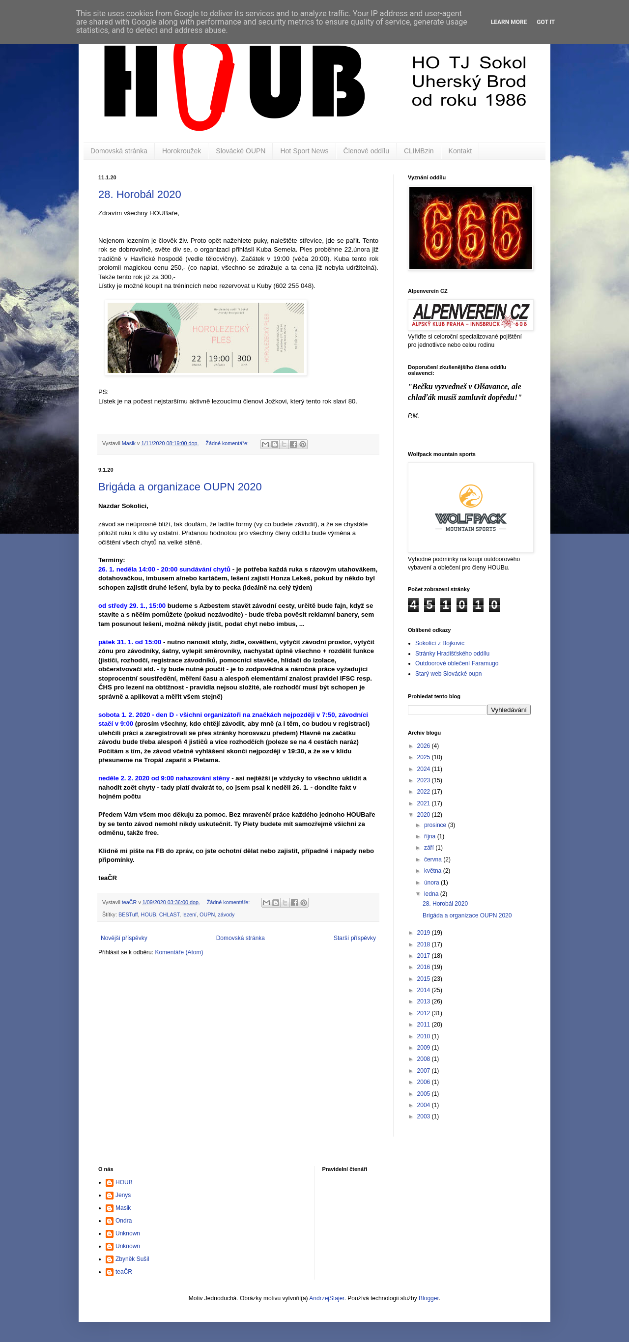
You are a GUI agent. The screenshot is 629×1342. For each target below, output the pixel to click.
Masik (123, 1207)
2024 (424, 769)
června (433, 859)
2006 (424, 1082)
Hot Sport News (304, 151)
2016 (424, 967)
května (433, 870)
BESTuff (128, 914)
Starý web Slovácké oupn (448, 673)
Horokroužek (181, 151)
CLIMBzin (419, 151)
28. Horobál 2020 (139, 194)
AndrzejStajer (326, 1298)
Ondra (123, 1220)
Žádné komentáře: (227, 443)
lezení (189, 914)
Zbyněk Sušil (132, 1259)
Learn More (509, 22)
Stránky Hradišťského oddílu (452, 653)
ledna (432, 893)
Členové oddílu (366, 151)
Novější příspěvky (124, 938)
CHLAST (169, 914)
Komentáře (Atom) (179, 952)
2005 (424, 1093)
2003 (424, 1116)
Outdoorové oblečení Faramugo (456, 663)
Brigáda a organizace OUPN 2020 (180, 487)
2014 (424, 990)
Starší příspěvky (355, 938)
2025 (424, 757)
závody (226, 914)
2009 (424, 1047)
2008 (424, 1059)
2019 (424, 932)
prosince (436, 825)
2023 (424, 780)
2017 (424, 955)
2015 (424, 978)
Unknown (127, 1233)
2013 (424, 1001)
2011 (424, 1024)
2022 (424, 791)
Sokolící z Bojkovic (439, 643)
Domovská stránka (118, 151)
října (430, 836)
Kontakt (460, 151)
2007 (424, 1070)
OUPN (207, 914)
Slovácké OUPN (240, 151)
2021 (424, 803)
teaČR (123, 1271)
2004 (424, 1105)
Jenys (123, 1195)
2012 (424, 1013)
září (429, 847)
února (432, 882)
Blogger (429, 1298)
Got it (546, 22)
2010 (424, 1036)
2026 (424, 745)
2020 (424, 814)
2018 (424, 944)
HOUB (148, 914)
